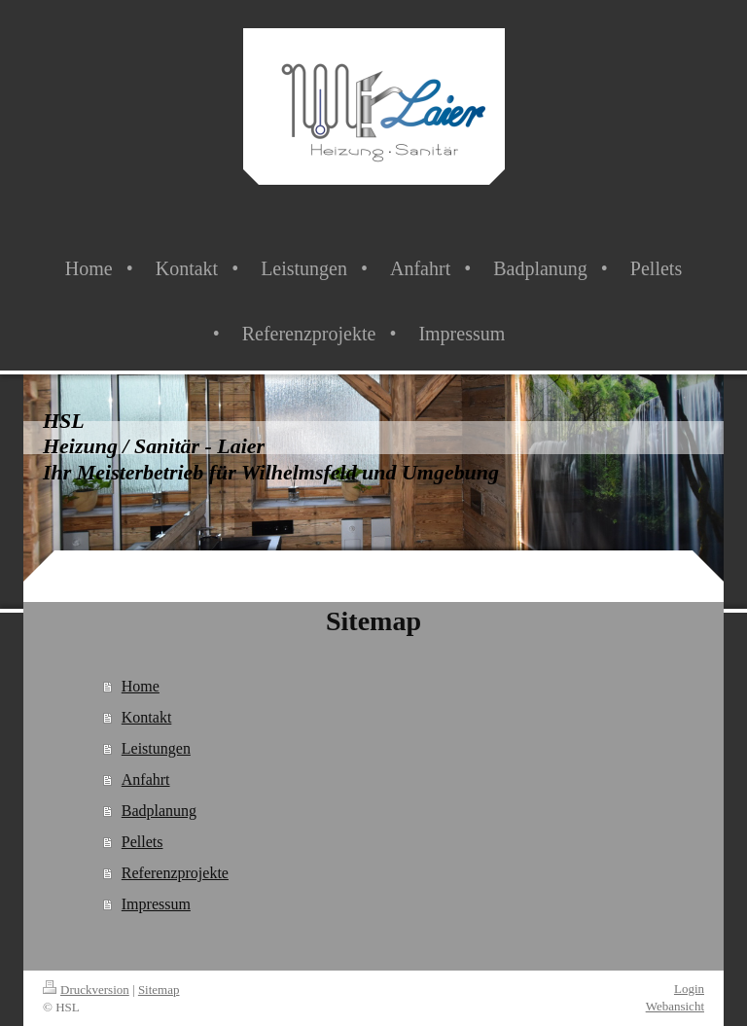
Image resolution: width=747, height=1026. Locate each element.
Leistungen (156, 748)
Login (689, 988)
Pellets (142, 841)
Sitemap (159, 989)
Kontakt (147, 717)
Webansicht (675, 1006)
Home (141, 686)
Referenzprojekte (175, 873)
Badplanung (159, 810)
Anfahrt (146, 779)
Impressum (156, 904)
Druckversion (86, 989)
